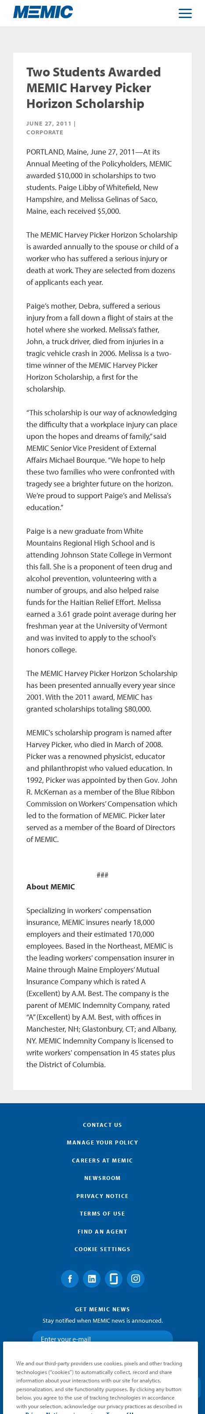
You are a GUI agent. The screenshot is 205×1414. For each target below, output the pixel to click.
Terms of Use (102, 1213)
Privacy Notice (102, 1195)
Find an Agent (103, 1231)
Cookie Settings (103, 1248)
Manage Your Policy (102, 1142)
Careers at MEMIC (102, 1160)
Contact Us (102, 1124)
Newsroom (102, 1177)
